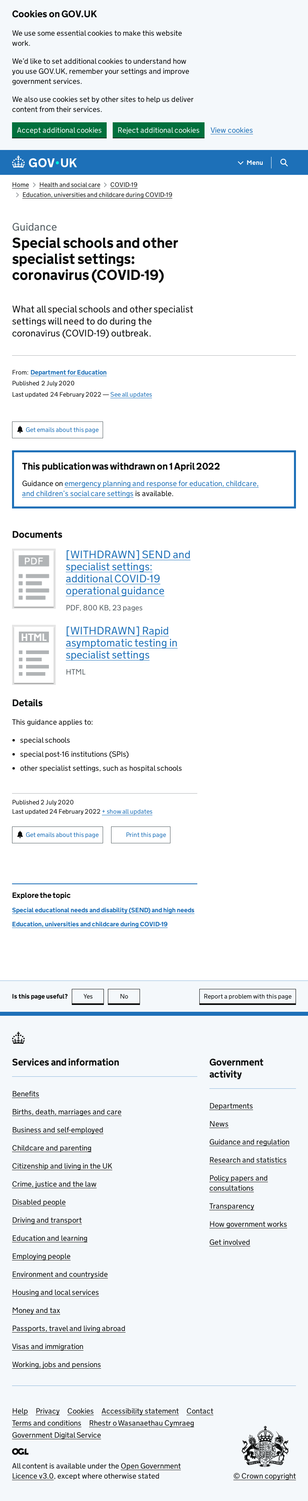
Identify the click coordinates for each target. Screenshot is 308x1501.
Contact (199, 1411)
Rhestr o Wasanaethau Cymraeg (141, 1423)
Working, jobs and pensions (56, 1364)
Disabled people (39, 1202)
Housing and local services (55, 1292)
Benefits (25, 1093)
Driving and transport (47, 1220)
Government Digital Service (56, 1435)
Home (20, 184)
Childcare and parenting (51, 1148)
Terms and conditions (46, 1423)
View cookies (232, 130)
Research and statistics (248, 1160)
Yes (93, 996)
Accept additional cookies (59, 130)
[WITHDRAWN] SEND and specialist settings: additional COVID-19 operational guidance (128, 572)
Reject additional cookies (159, 130)
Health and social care (69, 184)
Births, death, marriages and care (67, 1111)
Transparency (231, 1206)
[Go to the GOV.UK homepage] (44, 162)
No (130, 996)
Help (20, 1411)
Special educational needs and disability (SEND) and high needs (103, 910)
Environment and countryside (60, 1274)
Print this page (146, 835)
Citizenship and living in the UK (62, 1166)
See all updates (131, 394)
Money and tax (36, 1310)
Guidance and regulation (249, 1142)
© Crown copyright (264, 1476)
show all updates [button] (127, 811)
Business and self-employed (57, 1129)
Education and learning (49, 1238)
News (219, 1123)
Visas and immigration (47, 1346)
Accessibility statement (140, 1411)
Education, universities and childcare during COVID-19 (97, 195)
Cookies (80, 1411)
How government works (248, 1224)
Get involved (229, 1242)
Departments (231, 1105)
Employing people (41, 1256)
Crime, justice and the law (54, 1184)
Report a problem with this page (248, 996)
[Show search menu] (284, 162)
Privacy (48, 1411)
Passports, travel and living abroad (69, 1328)
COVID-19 (124, 184)
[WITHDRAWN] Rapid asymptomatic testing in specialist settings (122, 642)
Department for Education (68, 372)
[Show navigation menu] (251, 162)
